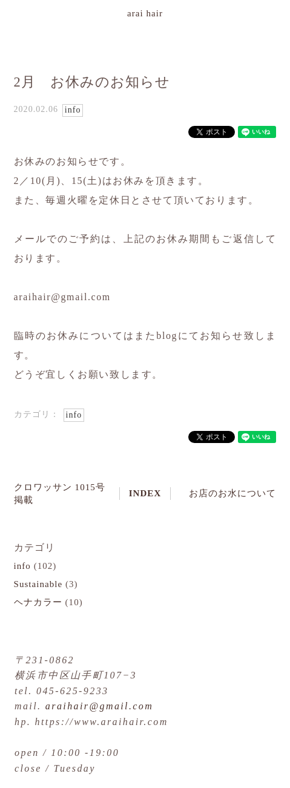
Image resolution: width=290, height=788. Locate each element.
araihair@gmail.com (99, 706)
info (73, 109)
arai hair (145, 13)
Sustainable (38, 584)
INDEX (145, 493)
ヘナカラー (38, 602)
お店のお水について (232, 493)
